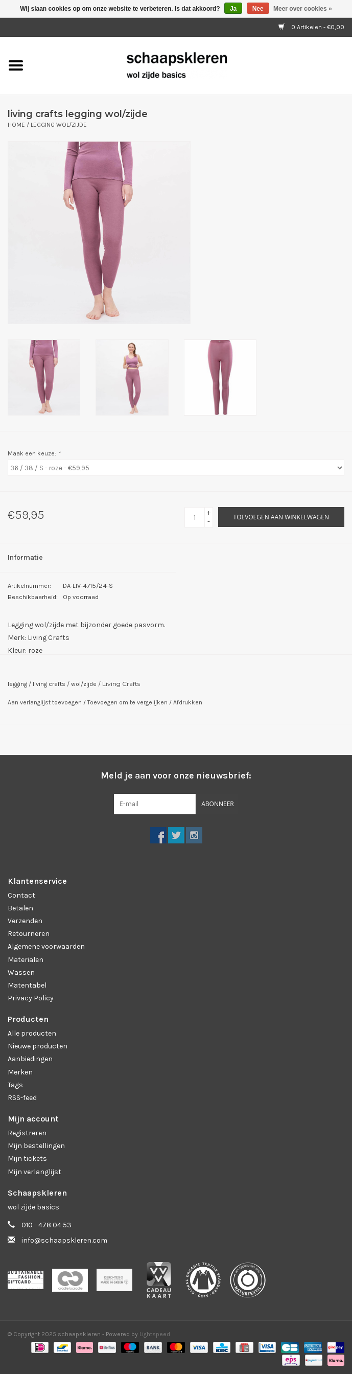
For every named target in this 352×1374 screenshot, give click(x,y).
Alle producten (32, 1033)
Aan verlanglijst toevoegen (45, 702)
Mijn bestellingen (36, 1145)
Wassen (21, 972)
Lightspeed (154, 1334)
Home (16, 124)
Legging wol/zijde (59, 124)
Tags (15, 1085)
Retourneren (29, 933)
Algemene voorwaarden (46, 946)
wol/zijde (84, 684)
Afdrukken (187, 702)
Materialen (25, 959)
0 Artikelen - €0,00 (311, 27)
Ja (233, 8)
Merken (20, 1072)
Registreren (27, 1133)
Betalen (20, 908)
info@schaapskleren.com (64, 1240)
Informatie (25, 557)
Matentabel (27, 985)
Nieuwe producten (37, 1046)
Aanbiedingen (30, 1059)
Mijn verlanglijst (34, 1171)
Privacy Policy (31, 998)
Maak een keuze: (34, 453)
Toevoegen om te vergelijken (128, 702)
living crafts (49, 684)
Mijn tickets (27, 1158)
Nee (258, 8)
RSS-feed (22, 1097)
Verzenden (25, 921)
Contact (21, 895)
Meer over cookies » (302, 8)
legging (17, 684)
